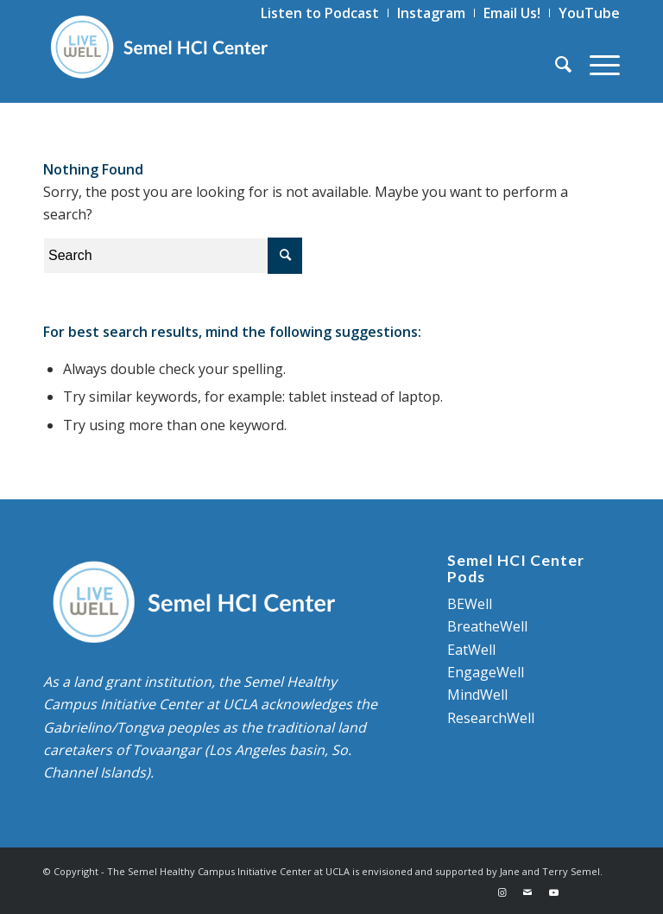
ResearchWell (490, 717)
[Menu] (596, 64)
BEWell (469, 603)
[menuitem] (320, 13)
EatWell (471, 649)
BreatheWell (487, 626)
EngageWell (485, 672)
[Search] (555, 64)
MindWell (477, 694)
